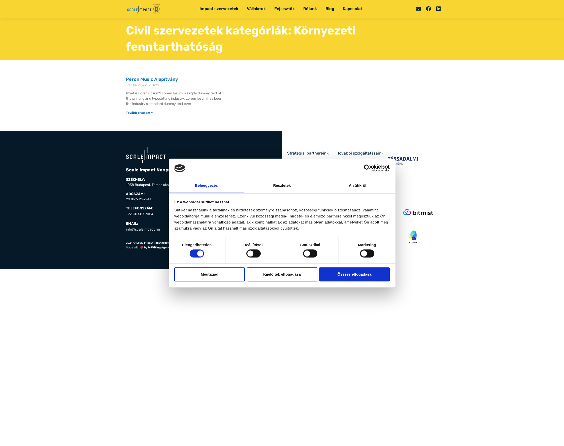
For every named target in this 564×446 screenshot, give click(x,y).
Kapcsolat (352, 8)
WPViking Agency (159, 247)
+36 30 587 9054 (139, 214)
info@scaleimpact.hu (143, 229)
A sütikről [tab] (358, 185)
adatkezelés (163, 242)
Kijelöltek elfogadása (282, 274)
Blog (329, 8)
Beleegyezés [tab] (206, 185)
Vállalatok (256, 8)
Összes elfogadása (354, 274)
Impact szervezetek (219, 8)
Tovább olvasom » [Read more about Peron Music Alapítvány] (139, 113)
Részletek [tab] (282, 185)
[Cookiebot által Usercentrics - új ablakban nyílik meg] (368, 168)
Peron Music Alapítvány (152, 79)
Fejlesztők (284, 8)
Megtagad (209, 274)
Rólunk (310, 8)
